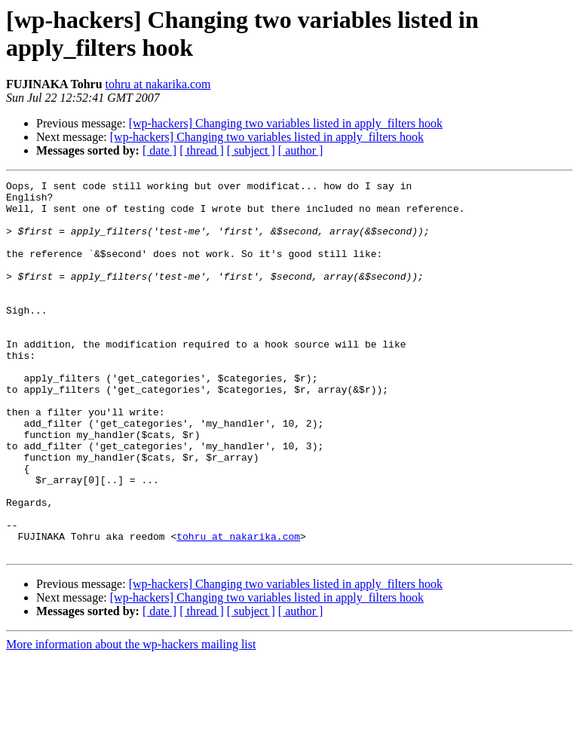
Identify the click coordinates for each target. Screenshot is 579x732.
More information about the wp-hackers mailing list (131, 718)
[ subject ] (251, 150)
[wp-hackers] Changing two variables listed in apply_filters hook (286, 123)
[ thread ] (201, 150)
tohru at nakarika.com (158, 84)
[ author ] (300, 150)
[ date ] (159, 150)
